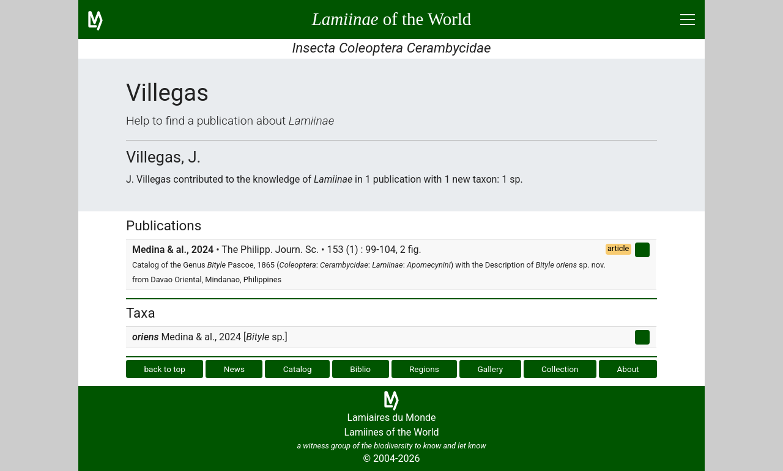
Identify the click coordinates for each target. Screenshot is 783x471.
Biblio (360, 369)
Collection (560, 369)
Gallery (490, 369)
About (628, 369)
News (234, 369)
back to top (164, 369)
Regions (424, 369)
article (618, 248)
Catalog (297, 369)
